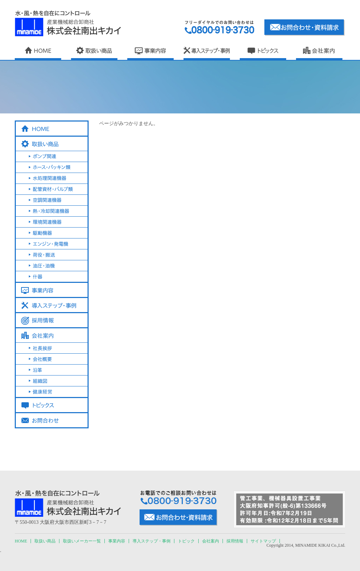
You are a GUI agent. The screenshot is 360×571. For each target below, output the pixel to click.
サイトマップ (263, 541)
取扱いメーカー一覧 (82, 541)
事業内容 (116, 541)
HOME (21, 541)
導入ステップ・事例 (152, 541)
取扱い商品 (45, 541)
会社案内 (210, 541)
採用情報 (234, 541)
